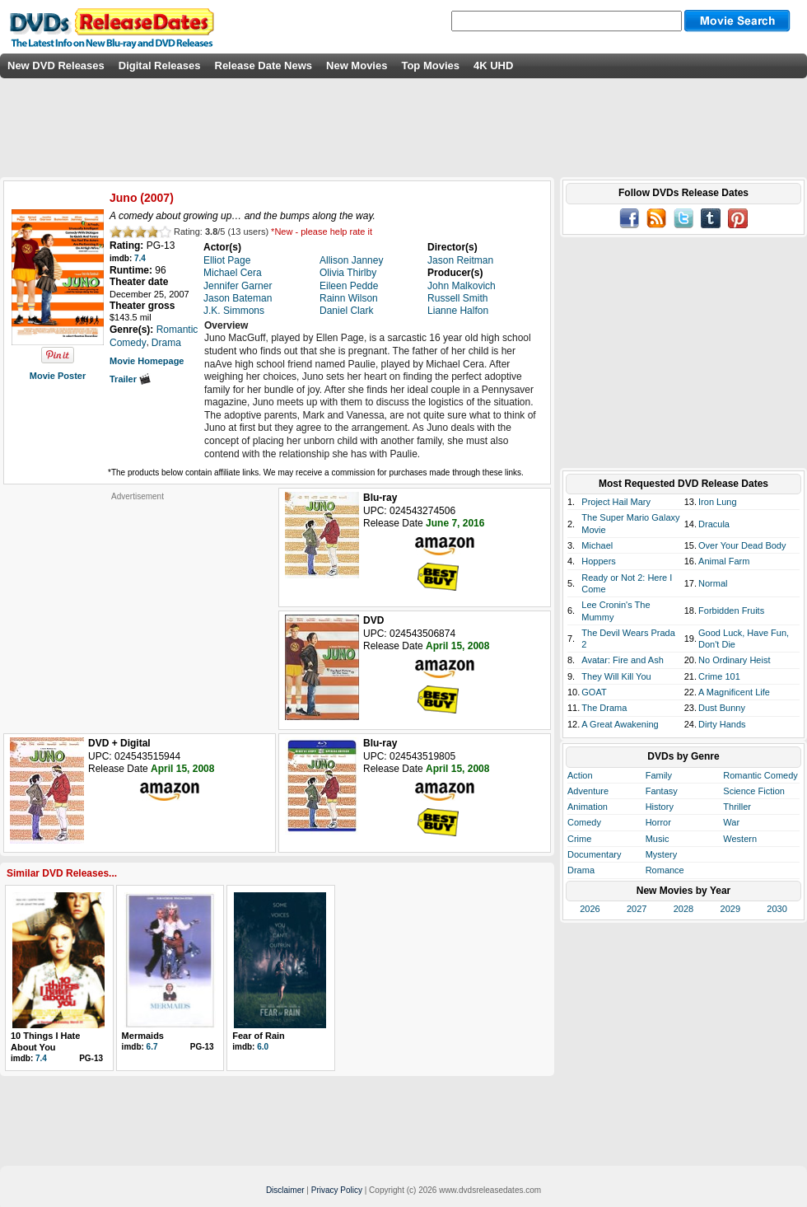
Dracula (714, 524)
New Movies (356, 65)
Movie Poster (58, 376)
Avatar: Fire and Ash (622, 660)
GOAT (593, 692)
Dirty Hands (721, 724)
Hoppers (598, 561)
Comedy (584, 822)
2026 (589, 909)
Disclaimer (285, 1190)
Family (659, 775)
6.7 (152, 1046)
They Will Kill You (616, 676)
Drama (581, 870)
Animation (587, 807)
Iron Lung (717, 502)
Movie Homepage (147, 361)
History (660, 807)
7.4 (140, 258)
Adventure (588, 791)
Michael (597, 545)
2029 (730, 909)
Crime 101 (719, 676)
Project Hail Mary (616, 502)
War (731, 822)
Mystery (662, 854)
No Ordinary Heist (734, 660)
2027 (636, 909)
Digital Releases (160, 65)
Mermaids (143, 1036)
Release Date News (264, 65)
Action (580, 775)
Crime (579, 839)
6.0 (262, 1046)
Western (740, 839)
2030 (776, 909)
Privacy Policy (336, 1190)
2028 (683, 909)
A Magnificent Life (734, 692)
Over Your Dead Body (742, 545)
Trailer (130, 379)
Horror (658, 822)
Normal (712, 583)
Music (657, 839)
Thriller (737, 807)
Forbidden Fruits (731, 610)
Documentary (594, 854)
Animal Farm (723, 561)
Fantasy (662, 791)
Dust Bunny (721, 708)
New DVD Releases (56, 65)
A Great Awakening (619, 724)
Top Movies (430, 65)
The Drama (604, 708)
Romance (665, 870)
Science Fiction (754, 791)
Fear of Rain (258, 1036)
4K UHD (493, 65)
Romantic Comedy (760, 775)
